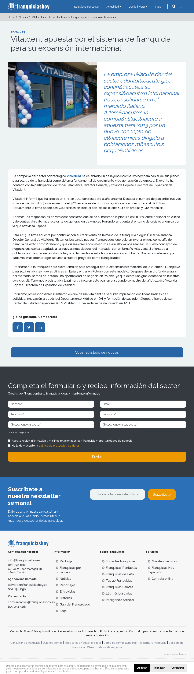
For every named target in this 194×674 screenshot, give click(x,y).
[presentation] (118, 510)
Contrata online (160, 579)
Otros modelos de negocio (104, 647)
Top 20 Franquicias (117, 580)
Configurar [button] (177, 667)
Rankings (64, 561)
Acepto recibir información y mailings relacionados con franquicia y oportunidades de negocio (72, 440)
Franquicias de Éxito (118, 574)
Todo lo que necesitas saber (83, 642)
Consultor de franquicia (25, 642)
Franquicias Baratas (117, 587)
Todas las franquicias (118, 561)
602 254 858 (17, 589)
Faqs (158, 6)
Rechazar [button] (159, 667)
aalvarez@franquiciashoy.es (27, 585)
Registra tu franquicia (152, 642)
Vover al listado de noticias (97, 352)
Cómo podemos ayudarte (120, 642)
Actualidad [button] (112, 6)
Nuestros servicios (163, 561)
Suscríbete (162, 495)
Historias (64, 598)
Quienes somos (52, 642)
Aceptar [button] (142, 667)
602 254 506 (17, 607)
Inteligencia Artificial (118, 600)
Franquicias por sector (86, 6)
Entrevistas (65, 591)
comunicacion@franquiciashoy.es (31, 602)
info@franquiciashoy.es (24, 560)
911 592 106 (16, 565)
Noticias (63, 579)
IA (181, 6)
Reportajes (65, 585)
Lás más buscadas (117, 593)
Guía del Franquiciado (73, 604)
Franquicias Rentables (119, 568)
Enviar (97, 457)
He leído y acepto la (45, 445)
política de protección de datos (59, 445)
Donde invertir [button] (137, 6)
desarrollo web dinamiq (175, 654)
